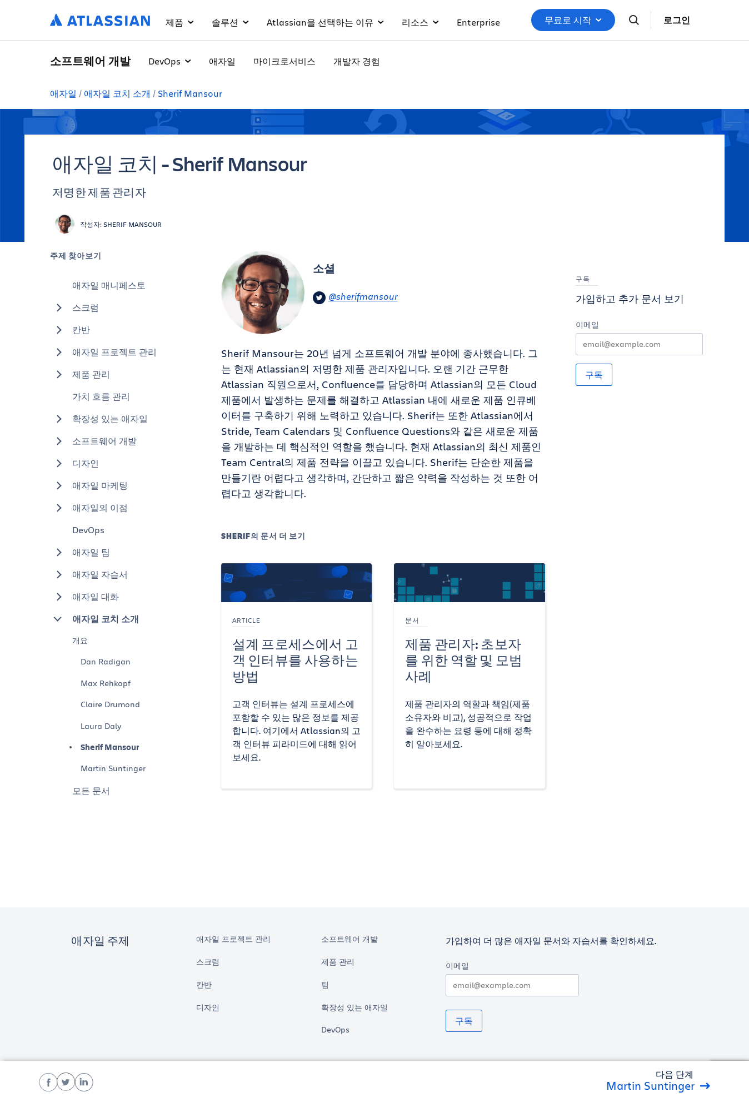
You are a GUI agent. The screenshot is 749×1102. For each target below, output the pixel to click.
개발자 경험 (356, 61)
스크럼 (74, 307)
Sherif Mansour (190, 93)
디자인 (74, 463)
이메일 (587, 324)
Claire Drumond (110, 704)
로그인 (676, 20)
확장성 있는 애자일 (99, 419)
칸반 (70, 330)
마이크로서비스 (284, 61)
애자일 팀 (80, 552)
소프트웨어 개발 (93, 441)
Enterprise (478, 22)
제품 (180, 22)
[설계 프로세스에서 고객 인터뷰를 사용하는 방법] (296, 675)
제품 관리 (80, 374)
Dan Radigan (106, 661)
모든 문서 (91, 790)
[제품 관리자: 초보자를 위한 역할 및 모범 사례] (469, 675)
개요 (80, 640)
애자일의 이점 (89, 508)
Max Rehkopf (106, 683)
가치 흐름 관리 (101, 396)
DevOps (169, 61)
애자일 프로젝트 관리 (103, 352)
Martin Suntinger (113, 768)
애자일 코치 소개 (117, 93)
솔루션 (230, 22)
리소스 (420, 22)
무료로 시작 (573, 20)
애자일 (222, 61)
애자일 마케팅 (89, 485)
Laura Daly (101, 726)
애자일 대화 (84, 596)
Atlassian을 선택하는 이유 (325, 22)
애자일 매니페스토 (109, 285)
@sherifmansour (355, 298)
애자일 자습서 (89, 574)
